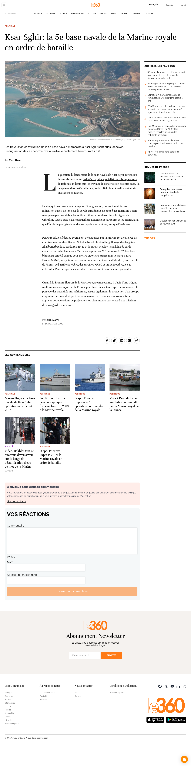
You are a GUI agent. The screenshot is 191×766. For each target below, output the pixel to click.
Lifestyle (136, 33)
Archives (43, 718)
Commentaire (15, 544)
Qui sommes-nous (47, 711)
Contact (78, 715)
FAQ (76, 711)
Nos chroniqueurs (12, 742)
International (77, 33)
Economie (51, 33)
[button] (184, 759)
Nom (10, 581)
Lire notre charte (16, 520)
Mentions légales (117, 711)
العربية (184, 5)
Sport (114, 33)
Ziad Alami (15, 179)
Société (63, 33)
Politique (38, 33)
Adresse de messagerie (22, 593)
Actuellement (10, 32)
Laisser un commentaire (72, 610)
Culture (92, 33)
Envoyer (111, 674)
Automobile (9, 732)
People (124, 33)
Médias (103, 33)
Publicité (43, 715)
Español (169, 5)
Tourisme (149, 33)
